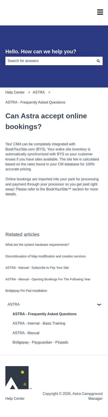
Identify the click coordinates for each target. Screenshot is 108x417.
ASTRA (39, 92)
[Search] (98, 61)
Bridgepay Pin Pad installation (26, 290)
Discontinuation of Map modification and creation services (45, 256)
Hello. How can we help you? (40, 51)
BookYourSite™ (58, 189)
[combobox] (49, 61)
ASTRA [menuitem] (14, 304)
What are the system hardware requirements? (37, 244)
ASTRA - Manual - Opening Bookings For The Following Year (47, 279)
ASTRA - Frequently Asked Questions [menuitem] (45, 314)
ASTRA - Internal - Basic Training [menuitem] (39, 323)
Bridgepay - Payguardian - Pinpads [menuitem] (40, 342)
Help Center (14, 92)
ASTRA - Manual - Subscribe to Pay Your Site (37, 267)
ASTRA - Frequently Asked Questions (35, 102)
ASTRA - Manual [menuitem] (26, 333)
